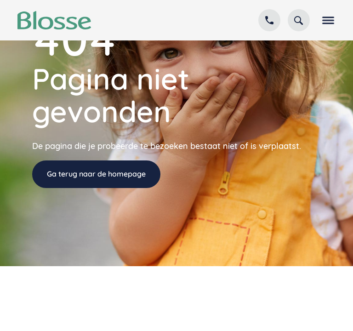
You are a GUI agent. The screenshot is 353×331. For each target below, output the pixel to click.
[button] (326, 20)
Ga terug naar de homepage (96, 173)
